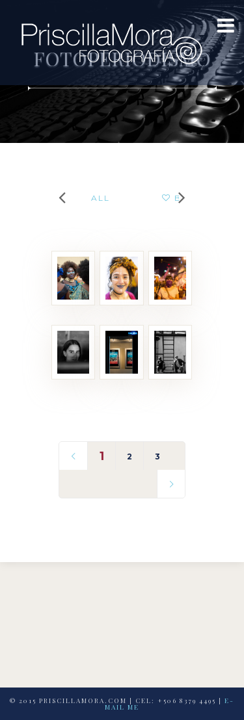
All (100, 198)
